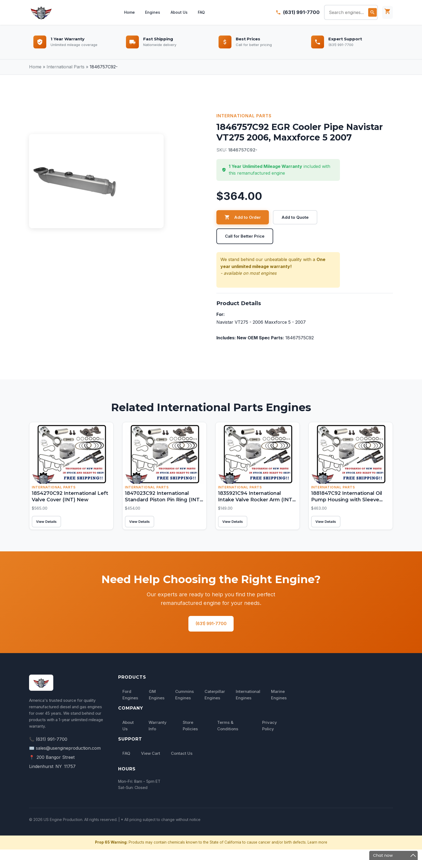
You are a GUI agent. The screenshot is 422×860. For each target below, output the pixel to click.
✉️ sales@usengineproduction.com (65, 759)
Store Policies (190, 736)
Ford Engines (130, 705)
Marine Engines (279, 705)
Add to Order (243, 217)
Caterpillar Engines (215, 705)
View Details (51, 526)
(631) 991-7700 (301, 12)
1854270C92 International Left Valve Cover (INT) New (67, 499)
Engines (152, 12)
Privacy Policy (269, 736)
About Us (179, 12)
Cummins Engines (184, 705)
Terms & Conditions (227, 736)
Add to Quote (297, 217)
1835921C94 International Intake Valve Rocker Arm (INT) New (256, 499)
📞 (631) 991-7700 (48, 749)
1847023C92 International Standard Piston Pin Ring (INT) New (160, 502)
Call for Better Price (246, 236)
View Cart (150, 764)
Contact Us (181, 764)
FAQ (203, 12)
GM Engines (156, 705)
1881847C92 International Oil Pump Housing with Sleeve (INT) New (350, 502)
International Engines (248, 705)
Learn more (317, 853)
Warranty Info (158, 736)
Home (128, 12)
